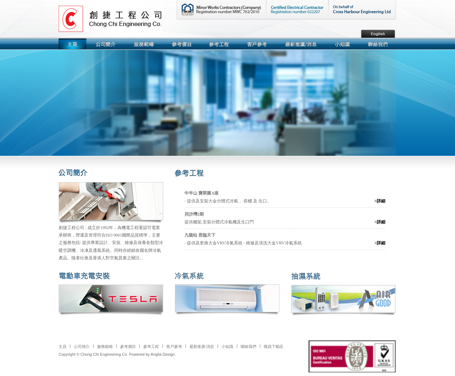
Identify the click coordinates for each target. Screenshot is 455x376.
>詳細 (379, 200)
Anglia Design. (163, 354)
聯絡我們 (248, 346)
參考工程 (151, 346)
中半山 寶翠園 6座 (201, 193)
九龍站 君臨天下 (199, 235)
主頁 (62, 346)
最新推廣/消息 (201, 346)
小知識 (227, 346)
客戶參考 (174, 346)
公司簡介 (82, 346)
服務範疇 (105, 346)
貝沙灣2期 (194, 214)
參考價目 (128, 346)
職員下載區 (273, 346)
